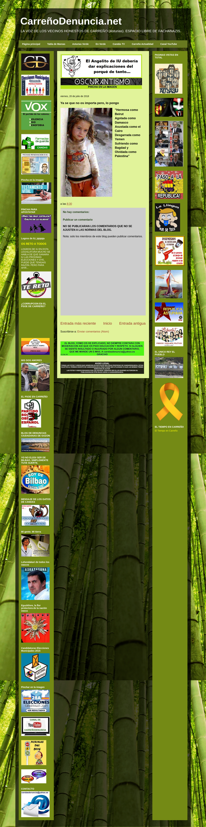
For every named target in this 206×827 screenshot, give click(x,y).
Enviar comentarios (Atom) (93, 331)
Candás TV (119, 44)
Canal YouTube (168, 44)
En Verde (101, 44)
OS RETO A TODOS (33, 243)
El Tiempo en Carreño (166, 430)
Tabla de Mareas (56, 44)
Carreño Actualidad (142, 44)
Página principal (31, 44)
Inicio (107, 323)
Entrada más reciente (78, 323)
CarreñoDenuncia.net (71, 21)
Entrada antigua (132, 323)
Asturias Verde (80, 44)
